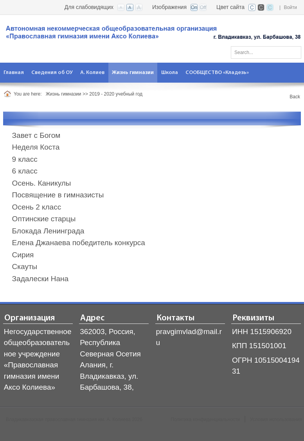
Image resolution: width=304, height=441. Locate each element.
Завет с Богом (36, 135)
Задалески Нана (40, 279)
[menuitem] (14, 73)
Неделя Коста (36, 147)
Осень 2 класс (36, 207)
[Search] (266, 52)
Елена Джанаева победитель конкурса (78, 243)
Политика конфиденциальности (205, 419)
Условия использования (276, 419)
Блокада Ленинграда (48, 231)
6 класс (25, 171)
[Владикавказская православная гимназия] (152, 34)
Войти (290, 7)
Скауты (25, 266)
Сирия (23, 255)
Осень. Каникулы (41, 183)
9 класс (25, 159)
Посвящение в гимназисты (58, 195)
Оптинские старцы (44, 219)
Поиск (292, 50)
